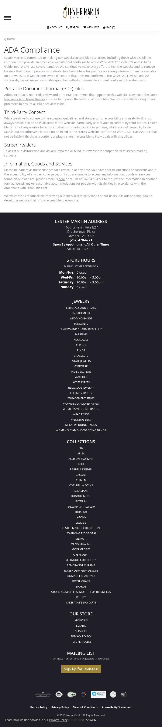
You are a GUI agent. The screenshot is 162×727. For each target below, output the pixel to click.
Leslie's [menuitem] (81, 522)
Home (11, 39)
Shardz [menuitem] (81, 586)
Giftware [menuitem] (80, 366)
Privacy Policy (81, 636)
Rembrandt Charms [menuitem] (81, 565)
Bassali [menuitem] (81, 475)
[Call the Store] (81, 240)
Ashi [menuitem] (81, 464)
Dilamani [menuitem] (80, 491)
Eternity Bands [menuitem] (81, 393)
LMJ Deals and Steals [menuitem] (81, 308)
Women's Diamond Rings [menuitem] (81, 403)
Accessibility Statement (117, 707)
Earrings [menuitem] (81, 334)
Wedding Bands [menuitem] (81, 318)
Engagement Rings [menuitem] (81, 398)
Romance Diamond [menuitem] (81, 576)
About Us (81, 620)
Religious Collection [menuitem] (81, 560)
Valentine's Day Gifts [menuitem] (81, 602)
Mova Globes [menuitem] (81, 549)
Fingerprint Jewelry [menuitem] (81, 507)
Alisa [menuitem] (81, 453)
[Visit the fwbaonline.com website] (71, 694)
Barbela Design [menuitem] (81, 469)
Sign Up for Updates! (81, 669)
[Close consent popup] (82, 720)
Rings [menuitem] (81, 350)
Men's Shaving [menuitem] (81, 544)
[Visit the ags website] (43, 694)
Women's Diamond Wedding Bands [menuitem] (81, 430)
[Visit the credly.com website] (113, 694)
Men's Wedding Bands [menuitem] (81, 425)
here (62, 179)
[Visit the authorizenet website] (59, 694)
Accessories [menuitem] (81, 382)
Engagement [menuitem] (81, 313)
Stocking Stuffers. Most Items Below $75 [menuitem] (81, 592)
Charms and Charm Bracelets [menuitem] (80, 329)
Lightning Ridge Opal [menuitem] (81, 533)
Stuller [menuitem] (81, 597)
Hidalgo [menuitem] (81, 512)
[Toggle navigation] (7, 18)
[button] (54, 27)
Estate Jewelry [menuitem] (81, 361)
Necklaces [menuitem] (81, 340)
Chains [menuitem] (81, 345)
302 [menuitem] (81, 448)
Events (81, 626)
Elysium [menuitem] (81, 501)
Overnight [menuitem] (81, 554)
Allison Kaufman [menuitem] (81, 459)
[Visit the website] (83, 694)
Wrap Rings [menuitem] (81, 414)
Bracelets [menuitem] (81, 356)
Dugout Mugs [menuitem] (81, 496)
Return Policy (81, 642)
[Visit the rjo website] (124, 694)
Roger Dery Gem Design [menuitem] (81, 570)
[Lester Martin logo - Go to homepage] (81, 12)
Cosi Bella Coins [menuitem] (81, 485)
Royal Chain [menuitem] (81, 581)
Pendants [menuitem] (81, 324)
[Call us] (81, 244)
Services (81, 631)
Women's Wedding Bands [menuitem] (81, 409)
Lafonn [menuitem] (81, 517)
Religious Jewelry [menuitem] (81, 387)
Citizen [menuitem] (81, 480)
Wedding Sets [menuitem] (81, 419)
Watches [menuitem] (81, 377)
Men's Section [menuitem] (81, 372)
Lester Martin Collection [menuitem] (81, 528)
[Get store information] (81, 249)
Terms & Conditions (85, 707)
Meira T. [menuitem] (80, 538)
